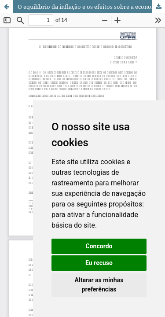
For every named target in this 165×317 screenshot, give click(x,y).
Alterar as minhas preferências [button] (99, 284)
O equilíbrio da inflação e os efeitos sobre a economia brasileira (91, 7)
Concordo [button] (99, 246)
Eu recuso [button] (99, 262)
